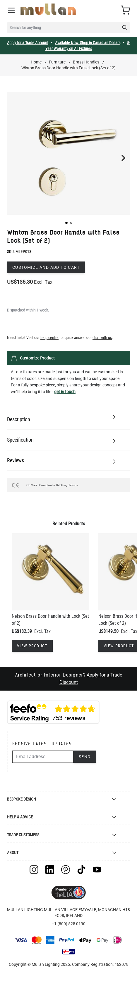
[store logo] (48, 9)
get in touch (65, 391)
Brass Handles (86, 62)
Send (85, 756)
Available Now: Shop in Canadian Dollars (87, 42)
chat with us (102, 337)
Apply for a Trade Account (27, 42)
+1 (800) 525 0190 (68, 923)
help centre (49, 337)
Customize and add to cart (46, 267)
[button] (66, 223)
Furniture (57, 62)
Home (36, 62)
